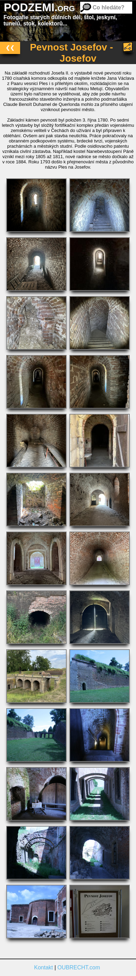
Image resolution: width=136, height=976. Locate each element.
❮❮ (10, 48)
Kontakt (43, 967)
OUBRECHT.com (79, 967)
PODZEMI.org (39, 7)
